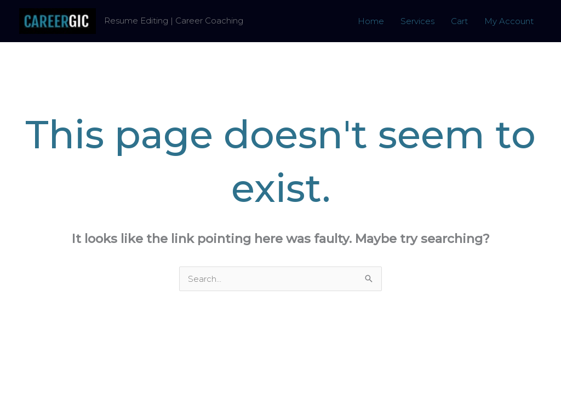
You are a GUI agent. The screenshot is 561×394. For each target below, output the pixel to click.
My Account (509, 21)
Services (417, 21)
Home (371, 21)
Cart (459, 21)
